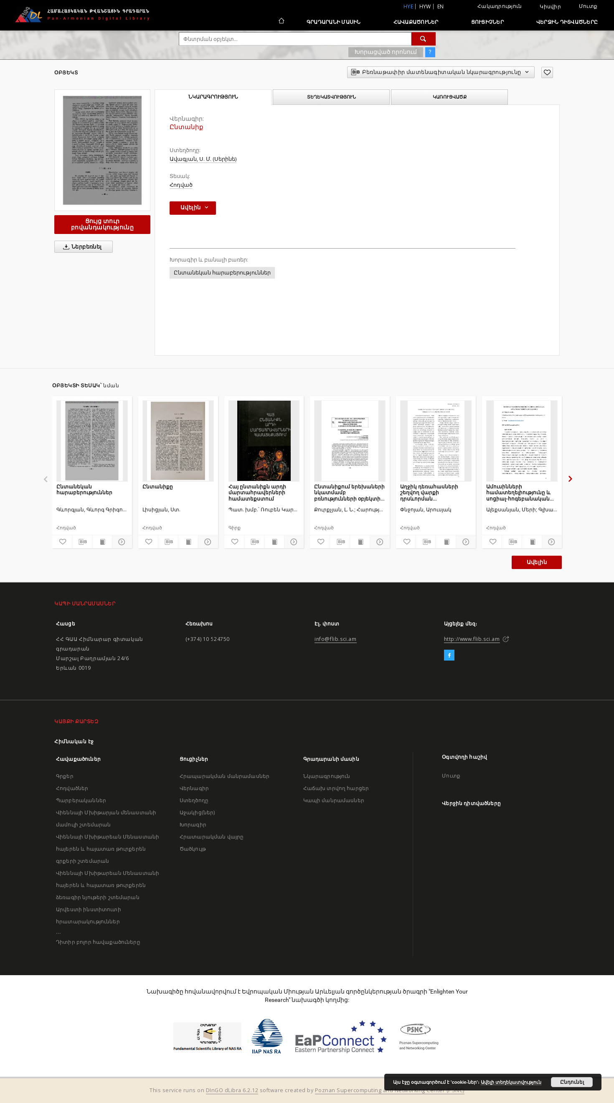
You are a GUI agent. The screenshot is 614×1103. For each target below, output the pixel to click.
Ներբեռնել (81, 247)
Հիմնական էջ (74, 741)
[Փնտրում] (423, 39)
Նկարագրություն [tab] (213, 97)
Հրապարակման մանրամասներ (224, 776)
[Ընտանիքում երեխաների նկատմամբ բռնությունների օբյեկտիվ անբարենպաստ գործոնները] (350, 441)
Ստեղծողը (194, 800)
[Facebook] (449, 655)
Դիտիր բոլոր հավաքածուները (98, 941)
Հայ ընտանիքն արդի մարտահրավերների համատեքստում (257, 492)
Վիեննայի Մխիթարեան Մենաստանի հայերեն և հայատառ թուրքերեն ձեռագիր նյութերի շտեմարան (107, 885)
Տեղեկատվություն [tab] (331, 97)
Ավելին (537, 562)
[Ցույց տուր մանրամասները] (121, 541)
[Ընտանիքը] (178, 441)
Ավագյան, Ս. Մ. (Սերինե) (203, 159)
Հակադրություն (499, 6)
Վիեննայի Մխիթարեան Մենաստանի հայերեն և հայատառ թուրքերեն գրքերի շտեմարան (107, 848)
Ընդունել (572, 1082)
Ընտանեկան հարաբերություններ (222, 272)
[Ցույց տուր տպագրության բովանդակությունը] (102, 541)
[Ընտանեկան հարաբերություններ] (92, 441)
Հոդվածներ (72, 788)
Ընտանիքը (157, 486)
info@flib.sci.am (336, 639)
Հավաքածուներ (416, 21)
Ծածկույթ (193, 848)
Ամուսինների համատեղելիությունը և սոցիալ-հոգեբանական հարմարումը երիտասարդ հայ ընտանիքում (518, 492)
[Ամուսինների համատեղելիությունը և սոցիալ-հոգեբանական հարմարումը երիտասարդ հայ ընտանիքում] (522, 441)
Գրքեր (65, 776)
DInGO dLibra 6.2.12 (232, 1090)
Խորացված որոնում (386, 51)
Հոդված (181, 184)
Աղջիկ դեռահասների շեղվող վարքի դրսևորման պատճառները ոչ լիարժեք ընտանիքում (435, 492)
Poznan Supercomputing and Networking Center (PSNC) (389, 1090)
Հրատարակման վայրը (212, 836)
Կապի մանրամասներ (333, 800)
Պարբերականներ (81, 800)
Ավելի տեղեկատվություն (511, 1082)
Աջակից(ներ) (197, 812)
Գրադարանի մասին (334, 21)
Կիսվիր (550, 6)
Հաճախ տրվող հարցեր (336, 788)
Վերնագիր (194, 788)
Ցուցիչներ (487, 21)
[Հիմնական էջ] (280, 22)
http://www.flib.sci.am (472, 639)
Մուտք (588, 6)
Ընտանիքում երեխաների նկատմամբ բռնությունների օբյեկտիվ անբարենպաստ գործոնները (349, 492)
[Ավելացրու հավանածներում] (547, 72)
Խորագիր (193, 824)
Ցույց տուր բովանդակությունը (102, 224)
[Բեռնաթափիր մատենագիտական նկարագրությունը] (82, 541)
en (440, 6)
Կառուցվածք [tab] (450, 97)
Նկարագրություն (326, 776)
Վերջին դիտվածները (567, 21)
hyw (425, 6)
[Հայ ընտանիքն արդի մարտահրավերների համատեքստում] (264, 441)
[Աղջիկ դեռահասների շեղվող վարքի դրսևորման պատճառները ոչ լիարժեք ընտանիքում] (436, 441)
